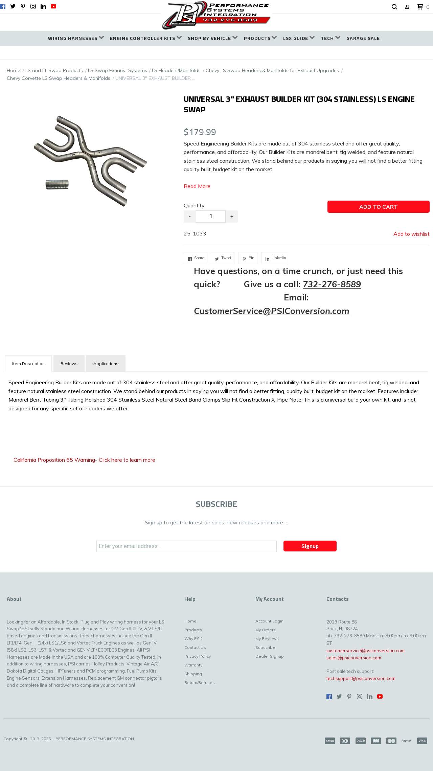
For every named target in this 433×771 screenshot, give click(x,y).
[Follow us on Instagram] (33, 6)
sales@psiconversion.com (353, 657)
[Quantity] (211, 216)
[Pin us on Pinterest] (23, 6)
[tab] (28, 363)
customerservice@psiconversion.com (365, 650)
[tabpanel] (216, 393)
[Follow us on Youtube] (53, 6)
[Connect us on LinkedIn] (43, 6)
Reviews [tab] (69, 363)
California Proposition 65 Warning (54, 459)
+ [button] (231, 216)
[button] (394, 7)
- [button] (190, 216)
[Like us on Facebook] (2, 6)
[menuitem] (76, 38)
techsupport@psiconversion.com (360, 678)
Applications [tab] (105, 363)
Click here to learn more (127, 459)
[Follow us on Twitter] (13, 6)
